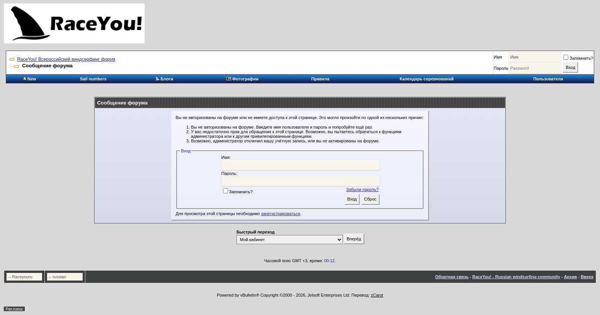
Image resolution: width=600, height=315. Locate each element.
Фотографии (242, 79)
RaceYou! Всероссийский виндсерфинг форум (66, 59)
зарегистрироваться (280, 213)
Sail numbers (93, 79)
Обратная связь (451, 276)
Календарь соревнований (427, 79)
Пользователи (548, 79)
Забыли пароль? (362, 189)
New (29, 79)
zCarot (377, 295)
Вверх (587, 276)
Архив (570, 276)
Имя (498, 57)
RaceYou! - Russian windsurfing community (516, 276)
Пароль (501, 68)
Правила (320, 79)
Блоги (164, 79)
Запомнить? (578, 58)
